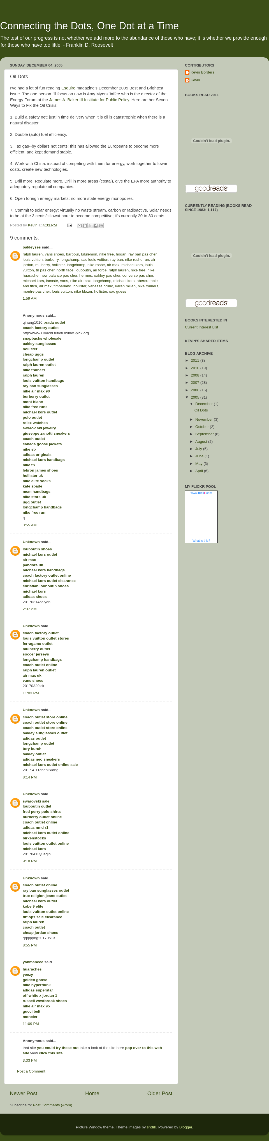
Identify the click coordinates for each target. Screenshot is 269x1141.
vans (64, 281)
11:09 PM (31, 1024)
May (199, 463)
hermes (85, 275)
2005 (195, 397)
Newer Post (23, 1093)
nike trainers (148, 286)
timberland (62, 286)
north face (65, 270)
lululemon (89, 254)
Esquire (68, 88)
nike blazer (83, 291)
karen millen (125, 286)
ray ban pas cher (143, 254)
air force (100, 270)
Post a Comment (31, 1071)
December (204, 404)
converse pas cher (137, 275)
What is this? (201, 540)
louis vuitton (33, 259)
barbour (72, 254)
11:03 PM (31, 693)
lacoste (52, 281)
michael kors (132, 265)
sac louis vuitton (94, 259)
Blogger (185, 1127)
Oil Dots (201, 410)
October (202, 427)
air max (113, 265)
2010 (195, 368)
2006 (195, 390)
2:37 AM (30, 609)
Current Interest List (201, 327)
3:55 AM (30, 525)
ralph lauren (33, 254)
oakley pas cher (107, 275)
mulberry (42, 265)
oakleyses (32, 247)
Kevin (195, 80)
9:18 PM (30, 861)
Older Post (159, 1093)
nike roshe (96, 265)
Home (92, 1093)
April (199, 471)
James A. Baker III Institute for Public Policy (89, 100)
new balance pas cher (59, 275)
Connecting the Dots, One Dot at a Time (89, 26)
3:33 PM (30, 1060)
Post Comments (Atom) (52, 1105)
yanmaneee (33, 962)
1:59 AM (30, 298)
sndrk (151, 1127)
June (200, 456)
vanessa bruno (100, 286)
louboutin (83, 270)
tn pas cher (45, 270)
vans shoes (54, 254)
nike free (106, 254)
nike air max (80, 281)
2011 (195, 360)
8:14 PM (30, 777)
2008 (195, 375)
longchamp (70, 259)
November (204, 419)
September (205, 434)
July (199, 449)
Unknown (31, 542)
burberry (52, 259)
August (201, 441)
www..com (201, 492)
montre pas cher (36, 291)
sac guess (117, 291)
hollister (58, 265)
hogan (121, 254)
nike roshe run (137, 259)
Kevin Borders (202, 72)
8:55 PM (30, 945)
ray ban (116, 259)
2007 (195, 382)
